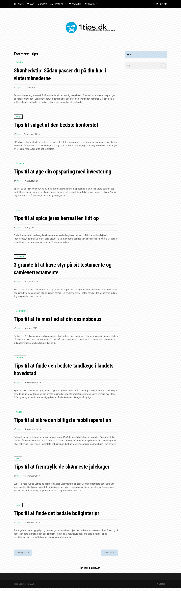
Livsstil (88, 4)
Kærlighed (74, 4)
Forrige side (23, 556)
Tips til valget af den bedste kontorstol (58, 125)
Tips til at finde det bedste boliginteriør (58, 516)
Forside (18, 4)
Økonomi (42, 4)
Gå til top (162, 587)
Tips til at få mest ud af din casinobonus (59, 321)
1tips (18, 88)
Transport (56, 4)
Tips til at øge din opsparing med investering (65, 172)
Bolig (30, 4)
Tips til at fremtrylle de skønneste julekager (64, 469)
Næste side (109, 556)
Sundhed (20, 62)
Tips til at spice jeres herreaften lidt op (58, 219)
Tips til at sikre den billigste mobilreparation (64, 422)
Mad (18, 461)
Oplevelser (21, 313)
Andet (19, 414)
